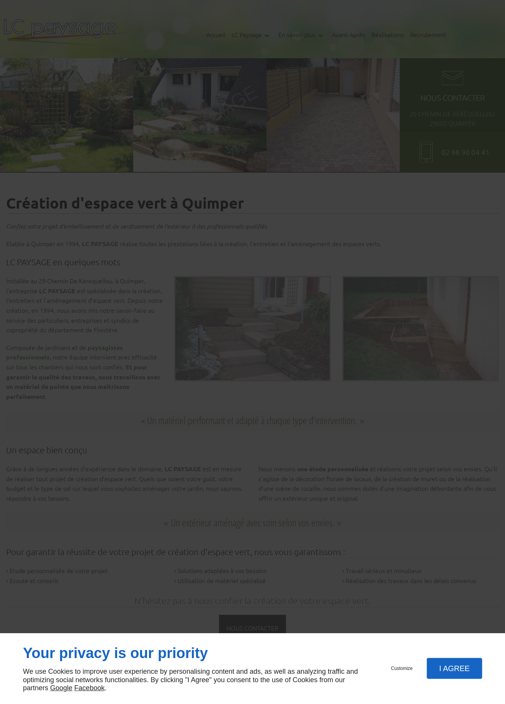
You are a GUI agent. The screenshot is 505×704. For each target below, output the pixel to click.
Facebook (89, 688)
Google (61, 688)
